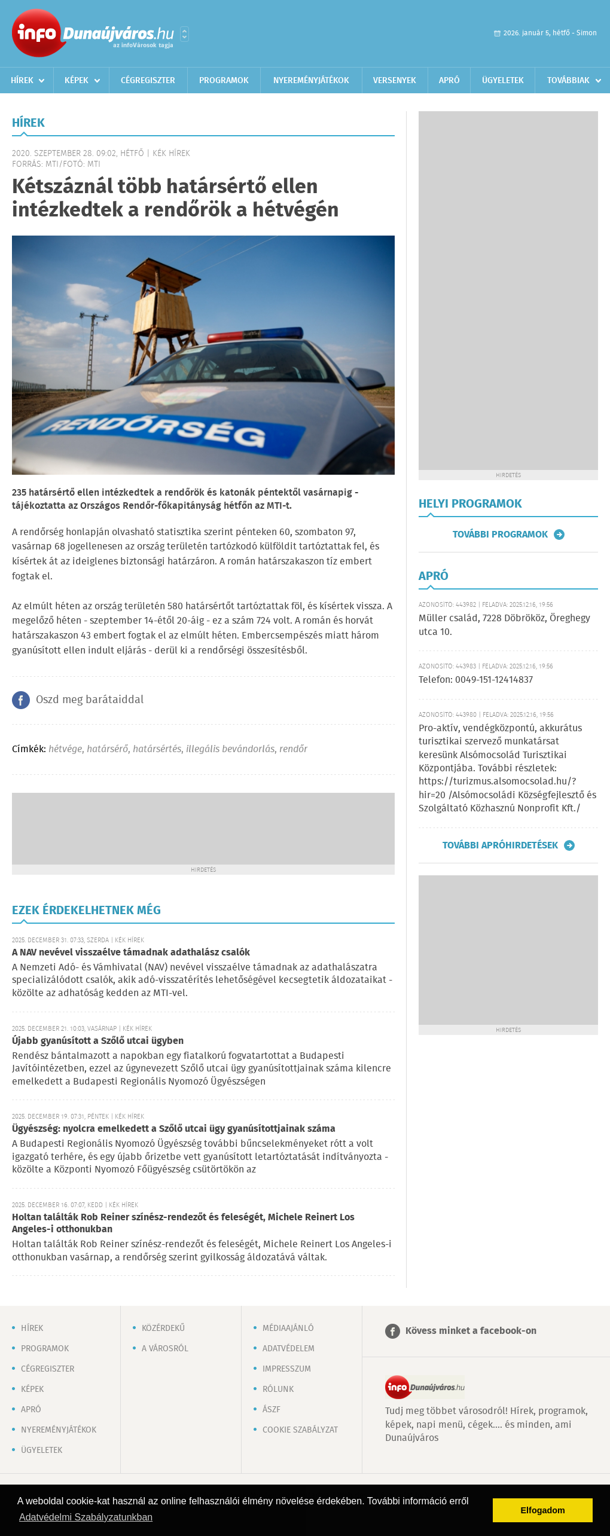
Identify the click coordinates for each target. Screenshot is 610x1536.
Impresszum (287, 1369)
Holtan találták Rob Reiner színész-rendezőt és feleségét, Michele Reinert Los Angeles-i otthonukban (183, 1223)
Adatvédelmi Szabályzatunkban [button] (85, 1517)
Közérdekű (163, 1328)
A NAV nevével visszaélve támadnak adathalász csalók (131, 952)
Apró (449, 80)
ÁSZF (271, 1409)
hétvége (65, 749)
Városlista (184, 34)
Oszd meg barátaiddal (90, 700)
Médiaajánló (288, 1328)
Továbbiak (568, 80)
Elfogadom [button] (543, 1510)
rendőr (293, 749)
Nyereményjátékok (311, 80)
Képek (77, 80)
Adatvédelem (289, 1348)
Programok (224, 80)
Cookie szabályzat (300, 1430)
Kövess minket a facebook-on (470, 1331)
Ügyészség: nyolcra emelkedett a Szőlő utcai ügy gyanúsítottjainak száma (174, 1129)
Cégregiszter (148, 80)
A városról (165, 1348)
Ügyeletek (503, 80)
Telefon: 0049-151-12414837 (476, 680)
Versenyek (394, 80)
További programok (500, 534)
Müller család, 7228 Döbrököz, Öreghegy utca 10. (504, 625)
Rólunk (278, 1389)
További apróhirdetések (500, 845)
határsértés (157, 749)
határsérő (107, 749)
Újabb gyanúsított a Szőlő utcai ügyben (98, 1041)
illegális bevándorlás (230, 749)
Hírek (22, 80)
